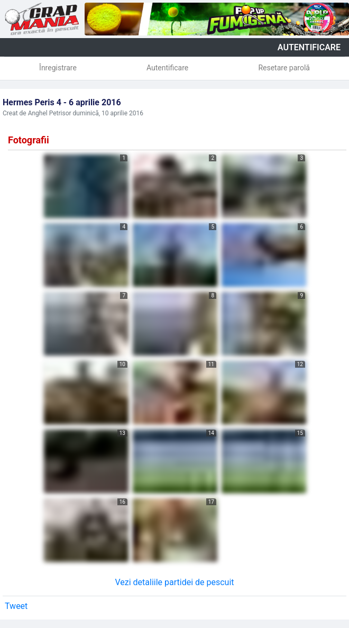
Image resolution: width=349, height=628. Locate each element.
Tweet (16, 606)
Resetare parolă (284, 67)
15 (300, 433)
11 (211, 364)
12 (300, 364)
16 (122, 502)
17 (211, 502)
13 (122, 433)
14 (211, 433)
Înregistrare (58, 67)
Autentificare (167, 67)
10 (122, 364)
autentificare (309, 47)
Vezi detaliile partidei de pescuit (174, 582)
